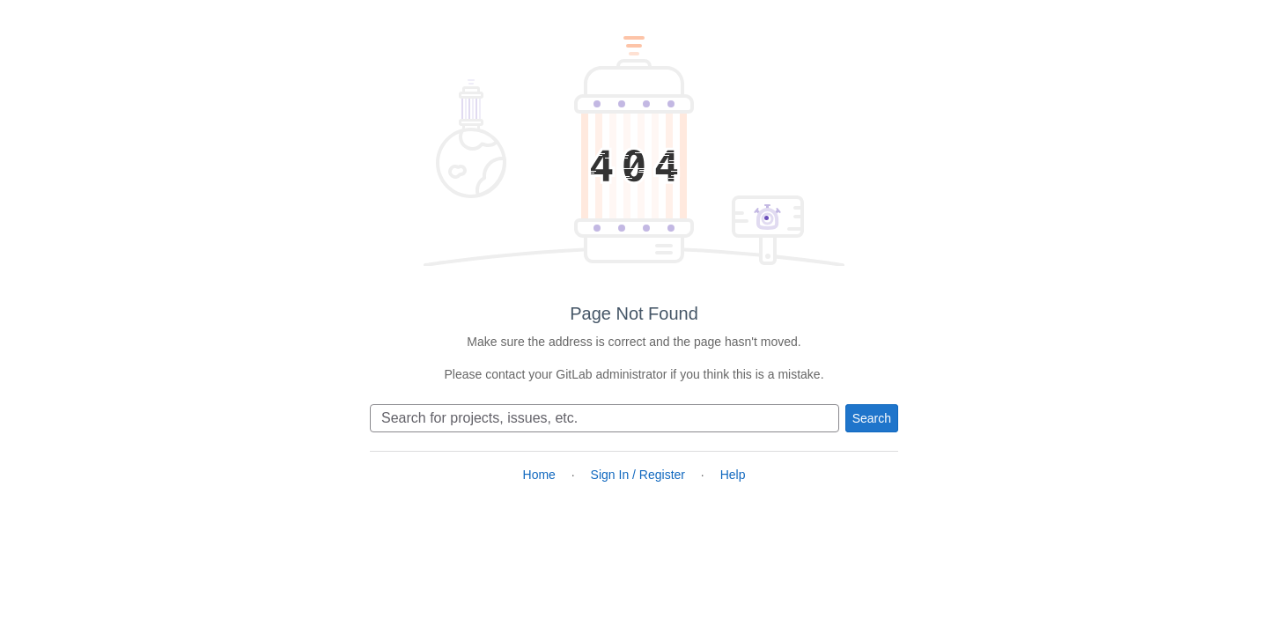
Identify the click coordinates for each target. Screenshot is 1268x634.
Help (733, 475)
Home (539, 475)
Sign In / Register (638, 475)
